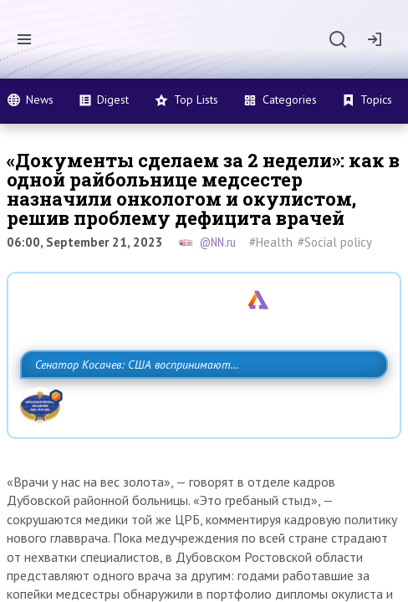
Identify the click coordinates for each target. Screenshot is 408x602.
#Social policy (335, 242)
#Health (271, 242)
